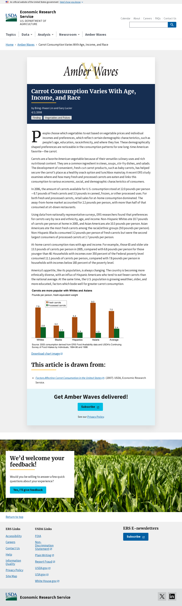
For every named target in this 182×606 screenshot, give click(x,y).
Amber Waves (95, 34)
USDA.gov (41, 568)
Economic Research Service (38, 14)
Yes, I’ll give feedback (28, 490)
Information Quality (13, 562)
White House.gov (46, 581)
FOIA (38, 536)
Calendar (125, 18)
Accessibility (14, 536)
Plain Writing (43, 555)
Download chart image (45, 354)
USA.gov (40, 574)
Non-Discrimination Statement (44, 545)
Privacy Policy (95, 416)
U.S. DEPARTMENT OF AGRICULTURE (33, 22)
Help (9, 554)
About (136, 18)
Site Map (11, 576)
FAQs (158, 18)
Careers (147, 18)
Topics (11, 34)
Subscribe (88, 407)
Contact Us (170, 18)
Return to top (14, 517)
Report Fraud (43, 562)
